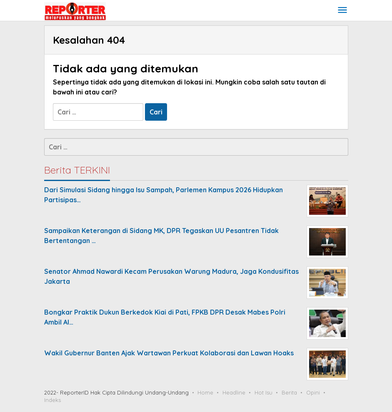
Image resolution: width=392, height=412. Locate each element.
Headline (233, 392)
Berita (289, 392)
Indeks (52, 400)
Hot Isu (263, 392)
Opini (313, 392)
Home (205, 392)
